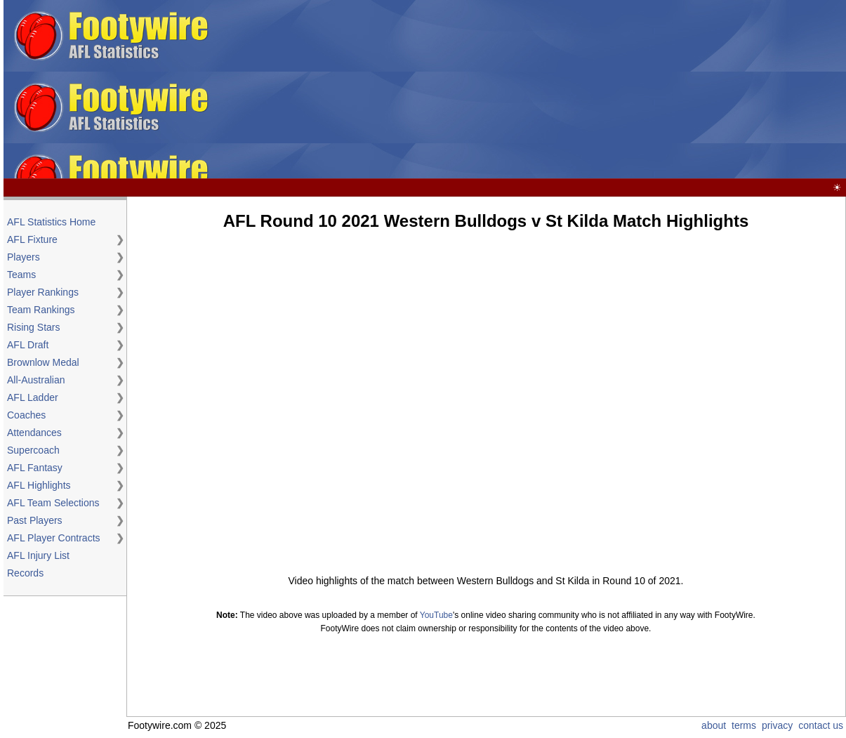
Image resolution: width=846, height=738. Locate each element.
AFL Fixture (32, 239)
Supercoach (33, 450)
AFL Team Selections (53, 502)
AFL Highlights (39, 485)
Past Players (34, 520)
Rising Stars (33, 327)
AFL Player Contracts (53, 537)
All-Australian (36, 380)
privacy (777, 725)
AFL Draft (27, 344)
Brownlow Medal (43, 362)
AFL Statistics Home (51, 222)
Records (25, 573)
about (713, 725)
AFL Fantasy (34, 467)
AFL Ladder (32, 397)
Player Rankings (43, 292)
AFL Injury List (38, 555)
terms (744, 725)
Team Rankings (41, 309)
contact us (820, 725)
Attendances (34, 432)
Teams (21, 274)
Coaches (26, 415)
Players (23, 257)
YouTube (436, 615)
